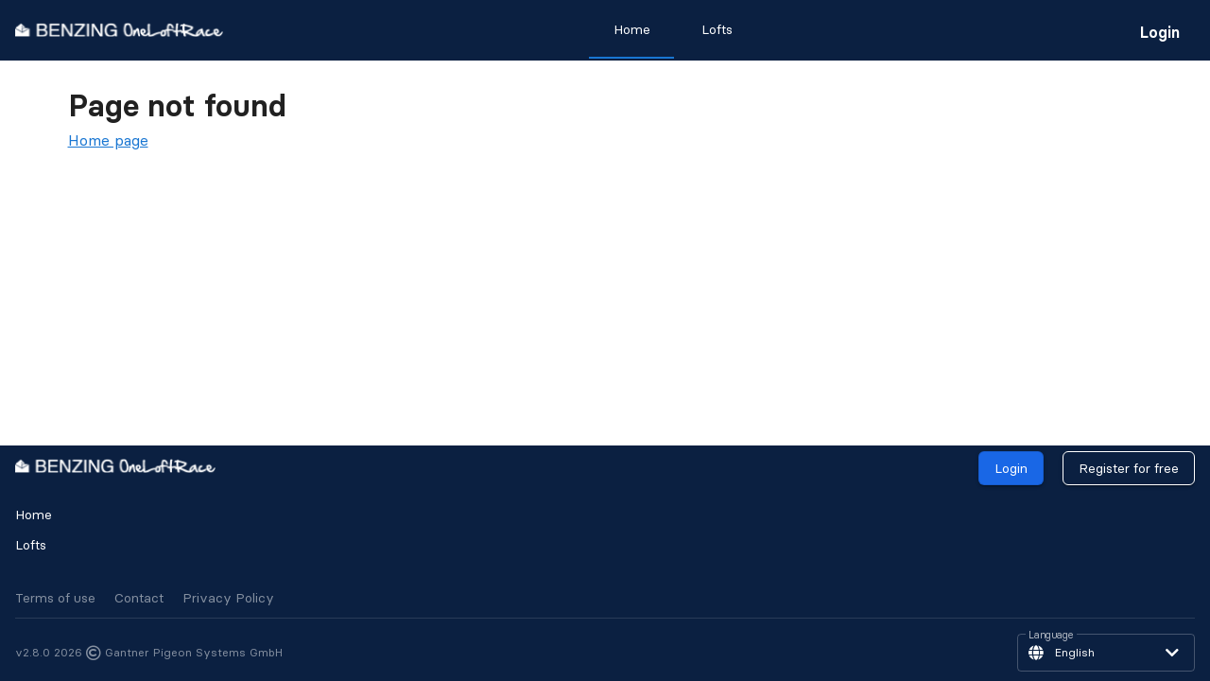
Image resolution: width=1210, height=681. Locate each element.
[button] (1106, 653)
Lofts (30, 544)
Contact (139, 597)
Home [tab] (632, 29)
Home (33, 514)
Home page (108, 140)
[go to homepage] (119, 30)
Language (1051, 635)
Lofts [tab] (717, 29)
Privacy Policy (228, 597)
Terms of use (55, 597)
